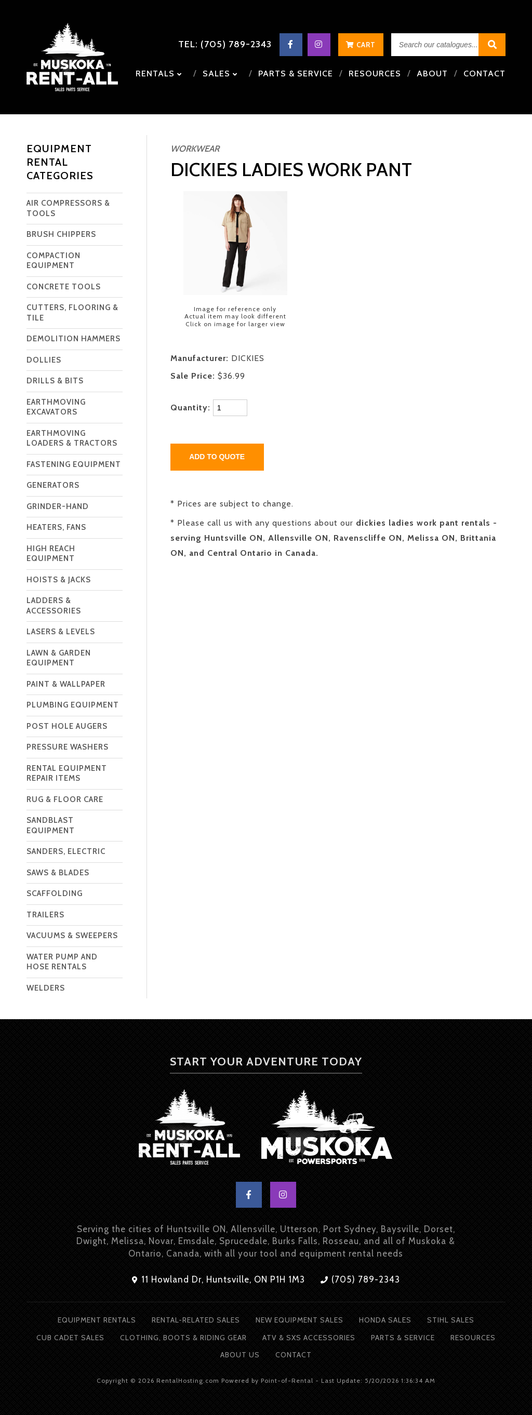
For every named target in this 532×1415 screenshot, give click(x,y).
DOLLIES (43, 360)
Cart (361, 45)
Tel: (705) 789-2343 (225, 44)
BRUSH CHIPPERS (61, 234)
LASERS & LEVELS (60, 631)
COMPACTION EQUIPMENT (53, 261)
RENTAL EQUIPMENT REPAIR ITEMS (66, 773)
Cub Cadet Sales (70, 1337)
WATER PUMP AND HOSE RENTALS (62, 962)
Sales (220, 73)
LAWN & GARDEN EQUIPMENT (58, 658)
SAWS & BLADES (57, 872)
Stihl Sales (450, 1320)
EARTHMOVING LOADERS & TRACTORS (71, 438)
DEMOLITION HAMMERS (73, 338)
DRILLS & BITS (55, 380)
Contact (484, 73)
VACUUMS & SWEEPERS (72, 935)
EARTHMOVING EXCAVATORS (56, 407)
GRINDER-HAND (57, 506)
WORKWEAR (194, 148)
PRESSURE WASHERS (67, 747)
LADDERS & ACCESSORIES (53, 606)
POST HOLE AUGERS (67, 726)
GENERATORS (52, 485)
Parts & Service (295, 73)
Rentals (159, 73)
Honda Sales (385, 1320)
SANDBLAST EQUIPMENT (50, 825)
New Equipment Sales (299, 1320)
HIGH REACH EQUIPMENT (50, 554)
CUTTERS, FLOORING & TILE (72, 313)
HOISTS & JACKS (58, 579)
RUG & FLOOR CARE (64, 799)
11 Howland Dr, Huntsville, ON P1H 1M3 (218, 1279)
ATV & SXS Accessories (308, 1337)
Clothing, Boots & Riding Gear (183, 1337)
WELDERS (45, 988)
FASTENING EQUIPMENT (73, 464)
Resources (375, 73)
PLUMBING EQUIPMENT (72, 705)
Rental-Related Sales (196, 1320)
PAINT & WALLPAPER (65, 684)
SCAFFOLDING (54, 893)
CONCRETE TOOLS (63, 286)
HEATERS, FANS (56, 527)
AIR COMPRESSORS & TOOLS (68, 208)
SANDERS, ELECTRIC (65, 851)
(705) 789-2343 (360, 1279)
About (432, 73)
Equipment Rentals (97, 1320)
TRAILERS (45, 914)
